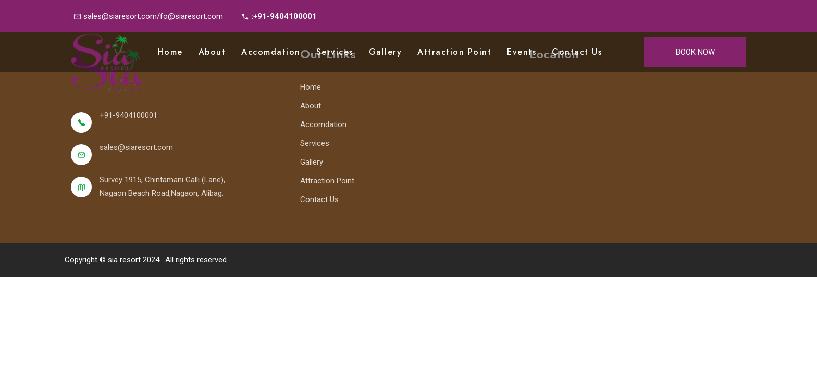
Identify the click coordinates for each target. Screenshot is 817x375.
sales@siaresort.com (136, 147)
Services (334, 52)
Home (170, 52)
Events (521, 52)
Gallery (385, 52)
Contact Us (577, 52)
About (212, 52)
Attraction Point (327, 180)
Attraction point (454, 52)
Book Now (695, 52)
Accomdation (271, 52)
